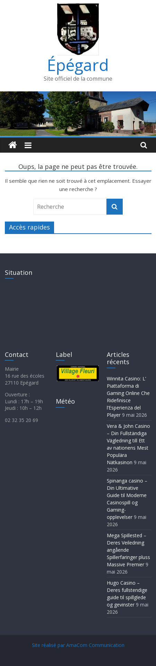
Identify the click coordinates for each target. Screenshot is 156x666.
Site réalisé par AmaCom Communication (78, 645)
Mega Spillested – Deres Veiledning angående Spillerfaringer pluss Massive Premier (128, 550)
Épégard (78, 64)
